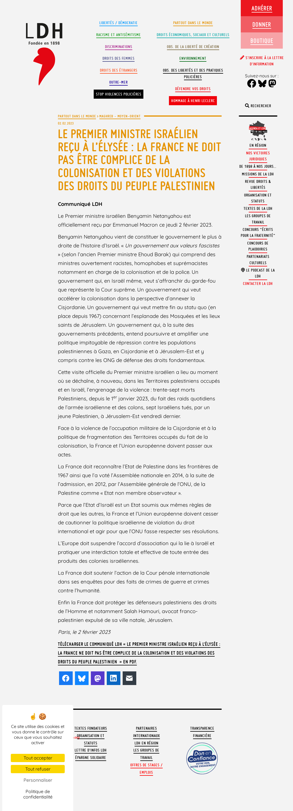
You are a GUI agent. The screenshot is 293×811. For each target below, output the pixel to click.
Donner (261, 24)
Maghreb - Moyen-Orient (120, 116)
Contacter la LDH (258, 283)
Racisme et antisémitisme (118, 34)
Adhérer (262, 8)
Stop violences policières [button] (118, 94)
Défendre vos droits (193, 88)
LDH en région (146, 743)
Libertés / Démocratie (118, 22)
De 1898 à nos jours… (258, 166)
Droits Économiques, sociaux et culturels (193, 34)
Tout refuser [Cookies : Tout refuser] (38, 769)
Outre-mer (118, 82)
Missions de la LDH (258, 174)
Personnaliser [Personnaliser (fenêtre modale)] (38, 780)
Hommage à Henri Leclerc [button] (193, 100)
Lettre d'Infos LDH (91, 750)
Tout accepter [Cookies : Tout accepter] (38, 758)
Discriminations (118, 46)
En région (258, 145)
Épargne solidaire (90, 757)
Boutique (261, 40)
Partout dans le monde (193, 22)
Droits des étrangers (118, 70)
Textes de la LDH (258, 208)
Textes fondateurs (90, 728)
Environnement (192, 58)
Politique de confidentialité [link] (38, 794)
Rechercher (258, 106)
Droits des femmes (118, 58)
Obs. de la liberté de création (193, 46)
